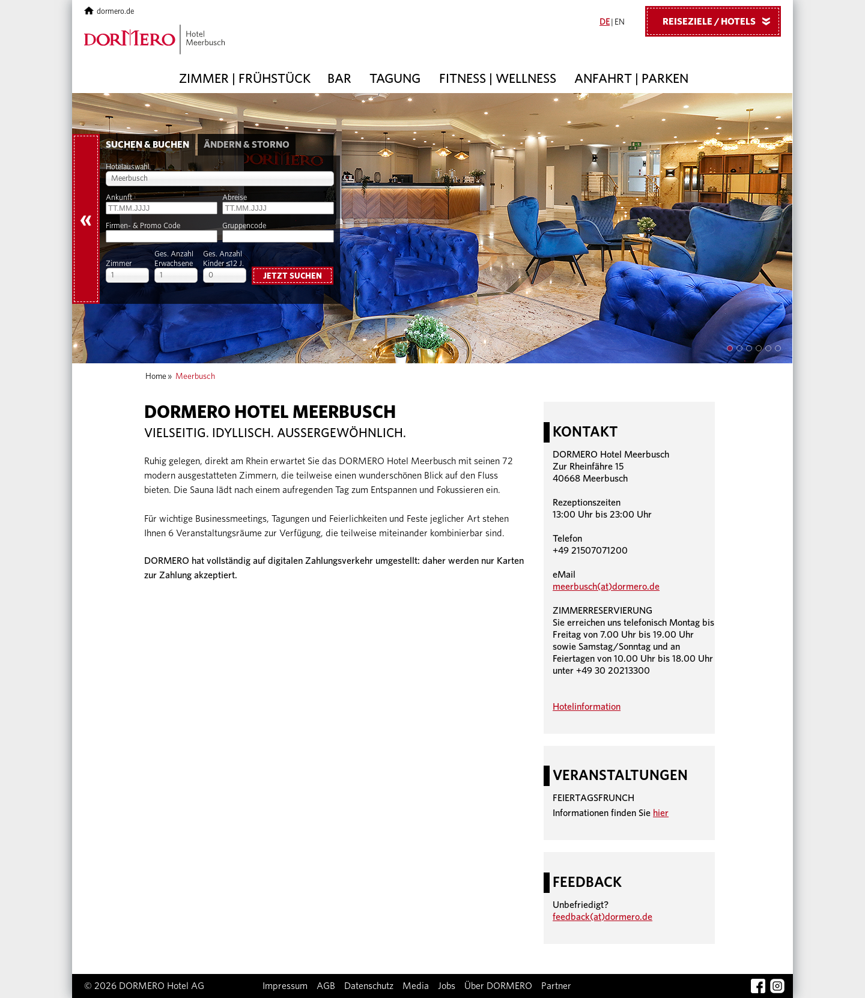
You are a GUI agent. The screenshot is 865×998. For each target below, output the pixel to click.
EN (620, 22)
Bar (339, 78)
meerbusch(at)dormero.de (606, 586)
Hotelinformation (587, 707)
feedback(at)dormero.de (602, 917)
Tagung (394, 78)
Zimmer (119, 264)
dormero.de (109, 12)
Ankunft (119, 198)
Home (155, 376)
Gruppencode (244, 226)
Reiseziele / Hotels (721, 21)
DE (604, 22)
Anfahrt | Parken (631, 78)
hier (661, 813)
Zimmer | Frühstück (245, 78)
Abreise (234, 198)
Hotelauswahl (128, 167)
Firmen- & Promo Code (143, 226)
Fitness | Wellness (497, 78)
